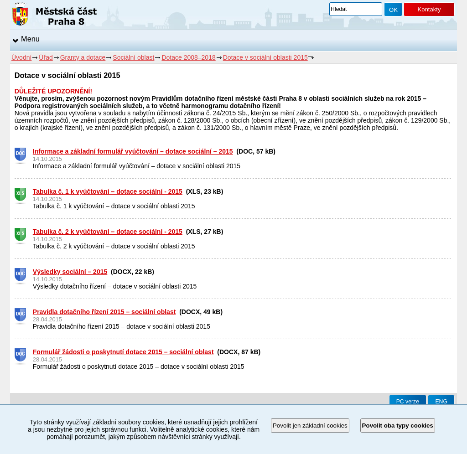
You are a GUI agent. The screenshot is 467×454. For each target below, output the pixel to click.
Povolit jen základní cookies (310, 425)
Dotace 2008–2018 (188, 57)
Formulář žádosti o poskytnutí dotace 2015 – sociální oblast (123, 352)
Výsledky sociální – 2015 (70, 271)
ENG (441, 401)
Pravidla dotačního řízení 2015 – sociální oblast (104, 311)
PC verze (407, 401)
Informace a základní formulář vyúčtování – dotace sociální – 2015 (133, 151)
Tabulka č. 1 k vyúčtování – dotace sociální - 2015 (107, 191)
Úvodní (21, 57)
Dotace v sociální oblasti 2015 (265, 57)
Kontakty (429, 9)
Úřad (45, 57)
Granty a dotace (83, 57)
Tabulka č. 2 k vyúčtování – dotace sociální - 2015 (107, 231)
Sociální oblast (133, 57)
